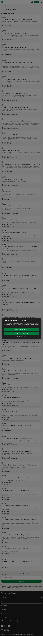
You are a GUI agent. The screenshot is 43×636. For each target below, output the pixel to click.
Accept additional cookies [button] (21, 319)
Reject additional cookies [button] (21, 323)
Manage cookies (21, 326)
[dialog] (21, 318)
